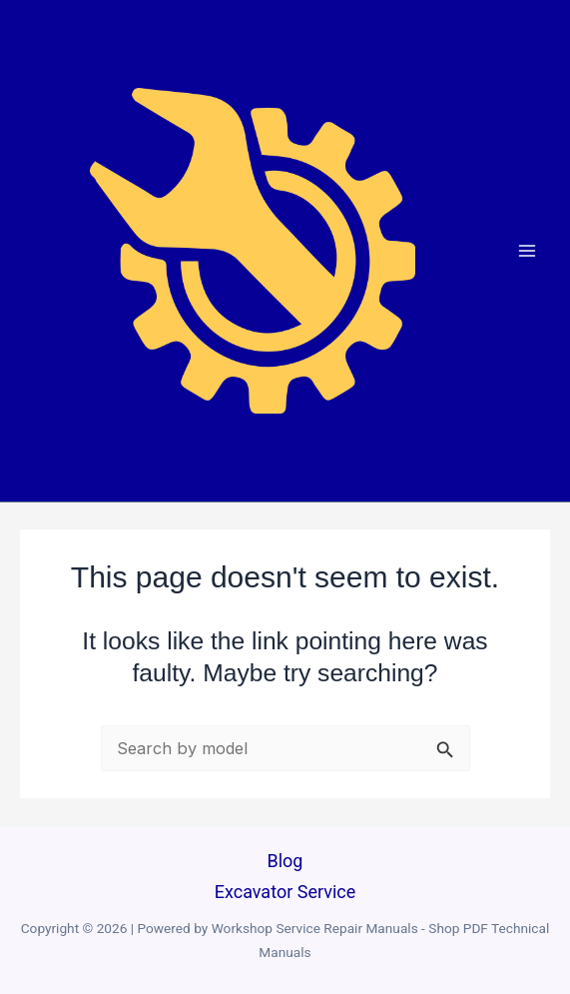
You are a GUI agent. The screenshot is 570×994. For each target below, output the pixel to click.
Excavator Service (285, 891)
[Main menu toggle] (527, 250)
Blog (285, 860)
